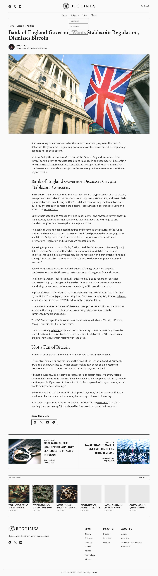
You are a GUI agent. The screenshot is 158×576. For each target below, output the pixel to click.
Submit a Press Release (131, 542)
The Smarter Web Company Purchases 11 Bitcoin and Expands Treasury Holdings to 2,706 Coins (91, 506)
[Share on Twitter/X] (41, 422)
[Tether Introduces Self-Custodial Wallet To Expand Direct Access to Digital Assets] (43, 494)
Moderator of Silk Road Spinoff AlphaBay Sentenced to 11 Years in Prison (59, 449)
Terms (94, 572)
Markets (88, 546)
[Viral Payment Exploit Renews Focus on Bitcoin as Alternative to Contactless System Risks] (19, 494)
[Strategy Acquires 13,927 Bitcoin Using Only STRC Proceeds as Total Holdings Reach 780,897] (139, 494)
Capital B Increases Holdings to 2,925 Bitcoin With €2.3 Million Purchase (113, 506)
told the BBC (45, 364)
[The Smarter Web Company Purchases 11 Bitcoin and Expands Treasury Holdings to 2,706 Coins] (91, 494)
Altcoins (88, 559)
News (85, 15)
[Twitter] (15, 6)
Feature (106, 542)
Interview (107, 538)
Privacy (87, 572)
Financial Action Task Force (51, 278)
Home (64, 15)
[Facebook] (10, 6)
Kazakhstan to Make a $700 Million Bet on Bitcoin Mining (99, 449)
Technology (90, 555)
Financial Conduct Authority (107, 361)
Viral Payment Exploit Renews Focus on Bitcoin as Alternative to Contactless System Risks (19, 506)
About (93, 15)
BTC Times (77, 572)
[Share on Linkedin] (47, 422)
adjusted (55, 330)
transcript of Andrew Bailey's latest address (60, 164)
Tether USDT (51, 209)
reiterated (102, 402)
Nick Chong (21, 45)
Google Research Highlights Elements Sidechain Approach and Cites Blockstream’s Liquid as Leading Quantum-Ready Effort (66, 506)
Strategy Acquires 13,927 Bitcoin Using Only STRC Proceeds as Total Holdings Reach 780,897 (139, 506)
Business (89, 538)
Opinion (106, 534)
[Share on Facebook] (35, 422)
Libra (116, 205)
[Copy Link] (53, 422)
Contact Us (126, 546)
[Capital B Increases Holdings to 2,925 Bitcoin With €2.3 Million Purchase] (115, 494)
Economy (89, 542)
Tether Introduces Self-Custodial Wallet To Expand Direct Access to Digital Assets (43, 506)
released (121, 296)
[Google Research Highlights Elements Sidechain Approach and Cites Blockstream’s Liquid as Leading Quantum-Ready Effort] (67, 494)
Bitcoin (20, 25)
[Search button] (145, 6)
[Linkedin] (20, 6)
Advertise (125, 538)
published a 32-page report (89, 278)
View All (143, 478)
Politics (30, 25)
